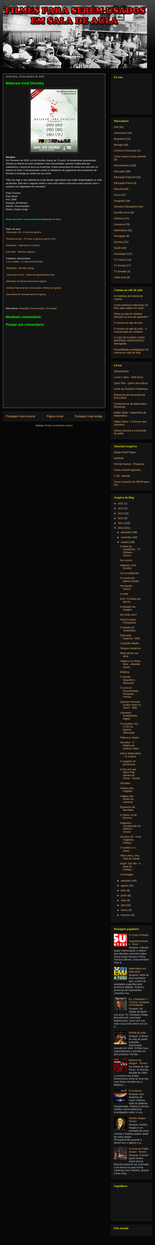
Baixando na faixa (51, 219)
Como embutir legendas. (127, 469)
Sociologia (51, 308)
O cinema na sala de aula (128, 322)
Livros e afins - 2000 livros (128, 377)
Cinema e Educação (125, 150)
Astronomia (120, 132)
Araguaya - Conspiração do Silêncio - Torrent (130, 827)
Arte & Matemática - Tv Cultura (130, 755)
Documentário (37, 308)
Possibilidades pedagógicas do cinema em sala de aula (131, 351)
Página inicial (55, 416)
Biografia (24, 308)
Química (118, 242)
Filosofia (118, 189)
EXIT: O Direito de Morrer (130, 600)
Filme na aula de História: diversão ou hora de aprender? (131, 315)
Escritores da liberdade (127, 809)
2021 (121, 503)
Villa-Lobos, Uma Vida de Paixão (130, 857)
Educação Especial (124, 177)
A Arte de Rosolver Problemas (131, 388)
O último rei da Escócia (128, 816)
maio (124, 900)
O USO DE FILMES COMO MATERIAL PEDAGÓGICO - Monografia (130, 340)
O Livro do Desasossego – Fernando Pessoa (130, 692)
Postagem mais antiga (88, 416)
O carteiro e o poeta (128, 849)
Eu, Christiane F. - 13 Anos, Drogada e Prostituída (139, 1002)
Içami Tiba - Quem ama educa (131, 383)
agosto (125, 885)
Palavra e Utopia (129, 737)
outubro (125, 542)
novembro (127, 537)
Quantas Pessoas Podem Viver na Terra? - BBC (130, 704)
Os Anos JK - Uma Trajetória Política (130, 839)
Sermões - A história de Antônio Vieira (129, 745)
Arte (116, 127)
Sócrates (125, 783)
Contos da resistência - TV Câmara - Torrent (130, 551)
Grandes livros (122, 212)
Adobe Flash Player (125, 452)
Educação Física (123, 183)
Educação (119, 171)
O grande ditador (129, 643)
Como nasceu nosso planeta (130, 156)
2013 (121, 513)
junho (124, 895)
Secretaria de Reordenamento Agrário (26, 294)
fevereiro (126, 915)
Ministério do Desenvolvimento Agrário (26, 281)
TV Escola (119, 265)
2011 (121, 523)
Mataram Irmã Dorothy (128, 567)
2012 (121, 518)
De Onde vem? (128, 614)
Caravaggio (126, 874)
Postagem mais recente (20, 416)
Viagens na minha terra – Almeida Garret (130, 664)
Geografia (119, 200)
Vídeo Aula (120, 277)
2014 (121, 508)
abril (123, 905)
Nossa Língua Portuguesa (128, 621)
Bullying (124, 672)
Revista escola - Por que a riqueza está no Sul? (31, 238)
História (118, 218)
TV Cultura (120, 259)
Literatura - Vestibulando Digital (128, 715)
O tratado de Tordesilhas (128, 629)
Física (117, 194)
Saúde (117, 247)
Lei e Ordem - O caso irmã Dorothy (24, 261)
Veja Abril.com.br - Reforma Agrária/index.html (30, 274)
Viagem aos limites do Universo (127, 799)
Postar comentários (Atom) (59, 425)
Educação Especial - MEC (130, 637)
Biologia (118, 144)
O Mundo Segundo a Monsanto (127, 679)
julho (124, 890)
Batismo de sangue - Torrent (138, 1062)
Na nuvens (126, 560)
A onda (124, 593)
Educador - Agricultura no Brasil (22, 245)
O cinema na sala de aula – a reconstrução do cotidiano (130, 330)
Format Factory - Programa (129, 464)
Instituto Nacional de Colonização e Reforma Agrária (33, 288)
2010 (121, 527)
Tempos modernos (130, 648)
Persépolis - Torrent (127, 587)
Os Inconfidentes (129, 573)
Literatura (119, 224)
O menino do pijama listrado (129, 580)
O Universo (135, 1090)
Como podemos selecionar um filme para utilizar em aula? (131, 306)
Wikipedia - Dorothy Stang (20, 268)
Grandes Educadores (126, 206)
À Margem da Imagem (127, 608)
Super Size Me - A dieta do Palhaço (130, 866)
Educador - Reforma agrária (20, 251)
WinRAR (119, 458)
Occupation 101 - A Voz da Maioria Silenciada (130, 728)
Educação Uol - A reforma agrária (23, 232)
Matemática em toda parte (137, 970)
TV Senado (120, 271)
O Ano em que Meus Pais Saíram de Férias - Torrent (130, 774)
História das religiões (127, 790)
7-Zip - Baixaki (122, 475)
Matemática (120, 230)
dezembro (127, 532)
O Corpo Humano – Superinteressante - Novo (139, 939)
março (125, 910)
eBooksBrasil (121, 371)
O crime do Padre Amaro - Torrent (139, 1150)
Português (119, 236)
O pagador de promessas (128, 763)
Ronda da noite (137, 1032)
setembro (126, 880)
